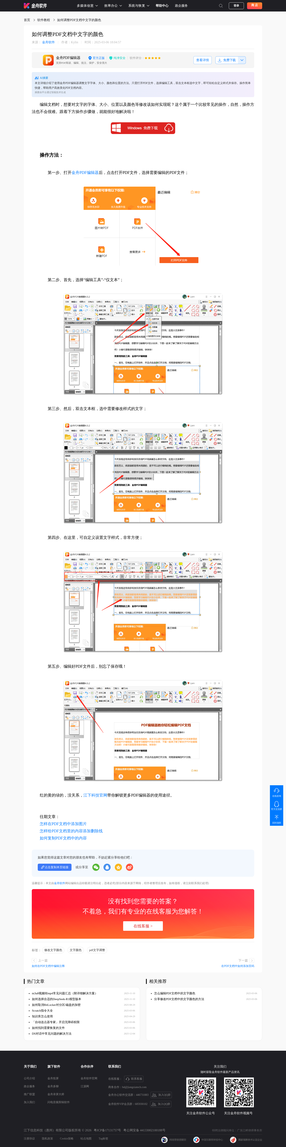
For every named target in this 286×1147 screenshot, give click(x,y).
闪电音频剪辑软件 (58, 1102)
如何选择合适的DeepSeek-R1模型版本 (55, 999)
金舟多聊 (53, 1086)
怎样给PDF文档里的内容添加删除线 (71, 831)
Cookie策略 (66, 1138)
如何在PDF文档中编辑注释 (48, 966)
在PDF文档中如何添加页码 (237, 966)
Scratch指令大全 (41, 1010)
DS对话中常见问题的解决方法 (50, 1033)
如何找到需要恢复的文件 (47, 1027)
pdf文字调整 (97, 950)
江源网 (85, 1086)
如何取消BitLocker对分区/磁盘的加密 (55, 1004)
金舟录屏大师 (55, 1094)
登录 (236, 5)
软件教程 (43, 20)
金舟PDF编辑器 (85, 172)
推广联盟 (29, 1094)
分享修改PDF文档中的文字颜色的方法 (177, 999)
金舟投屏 (53, 1078)
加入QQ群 (161, 1095)
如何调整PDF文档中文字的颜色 (79, 20)
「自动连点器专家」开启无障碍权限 (54, 1022)
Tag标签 (103, 1138)
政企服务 (181, 5)
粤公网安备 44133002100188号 (144, 1130)
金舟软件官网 (89, 1078)
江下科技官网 (95, 795)
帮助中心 (162, 5)
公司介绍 (29, 1078)
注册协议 (29, 1138)
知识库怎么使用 (41, 1016)
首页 (27, 20)
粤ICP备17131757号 (107, 1130)
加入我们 (29, 1102)
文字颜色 (76, 950)
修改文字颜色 (53, 950)
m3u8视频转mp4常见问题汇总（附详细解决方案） (63, 993)
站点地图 (86, 1138)
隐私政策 (47, 1138)
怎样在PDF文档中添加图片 (63, 824)
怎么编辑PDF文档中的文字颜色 (173, 993)
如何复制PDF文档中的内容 (63, 838)
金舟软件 (43, 42)
